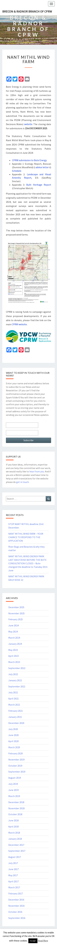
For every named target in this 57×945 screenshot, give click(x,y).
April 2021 (13, 698)
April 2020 (13, 741)
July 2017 (13, 863)
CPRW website (19, 324)
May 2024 (13, 631)
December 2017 (16, 844)
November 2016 (16, 905)
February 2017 (15, 893)
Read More (43, 940)
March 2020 (14, 747)
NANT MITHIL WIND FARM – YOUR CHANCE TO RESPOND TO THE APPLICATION (25, 537)
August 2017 (14, 856)
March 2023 (14, 661)
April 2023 (13, 655)
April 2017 (13, 881)
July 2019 (13, 783)
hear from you (36, 471)
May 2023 (13, 649)
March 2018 (14, 832)
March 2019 (14, 796)
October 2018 (15, 814)
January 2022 (15, 680)
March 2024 (14, 637)
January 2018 (15, 838)
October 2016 (15, 911)
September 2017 (16, 850)
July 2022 (13, 674)
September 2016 (16, 917)
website (28, 124)
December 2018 (16, 802)
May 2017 (13, 875)
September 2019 (16, 771)
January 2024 (15, 643)
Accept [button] (33, 940)
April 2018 (13, 826)
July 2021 (13, 692)
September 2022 (16, 668)
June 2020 (13, 735)
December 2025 (16, 607)
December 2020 (16, 722)
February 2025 (15, 619)
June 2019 (13, 789)
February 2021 (15, 710)
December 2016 (16, 899)
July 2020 (13, 729)
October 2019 (15, 765)
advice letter (42, 167)
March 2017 (14, 887)
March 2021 (14, 704)
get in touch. (22, 482)
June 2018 (13, 820)
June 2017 (13, 869)
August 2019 (14, 777)
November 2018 (16, 808)
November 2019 (16, 759)
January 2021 (15, 716)
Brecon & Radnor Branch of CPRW (27, 11)
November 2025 (16, 613)
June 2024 (13, 625)
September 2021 (16, 686)
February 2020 (15, 753)
